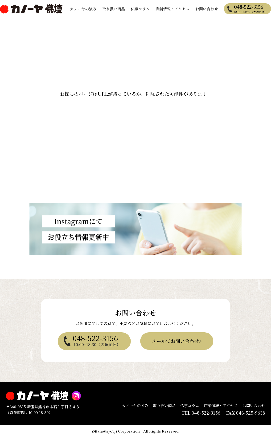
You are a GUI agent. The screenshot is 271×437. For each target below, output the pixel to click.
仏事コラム (140, 9)
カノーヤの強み (83, 9)
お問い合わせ (206, 9)
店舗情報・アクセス (172, 9)
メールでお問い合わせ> (177, 341)
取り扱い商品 (113, 9)
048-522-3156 (249, 8)
